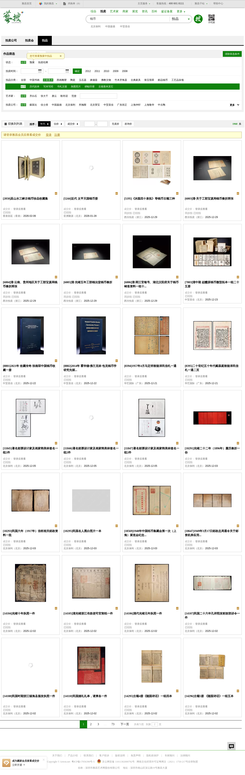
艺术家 (114, 11)
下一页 (124, 724)
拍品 (45, 40)
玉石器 (82, 80)
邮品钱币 (163, 80)
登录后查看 (19, 209)
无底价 (115, 123)
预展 (32, 62)
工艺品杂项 (177, 80)
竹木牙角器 (121, 80)
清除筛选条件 (232, 54)
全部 (23, 62)
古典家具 (136, 80)
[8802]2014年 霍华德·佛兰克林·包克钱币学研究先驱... (90, 368)
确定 (77, 71)
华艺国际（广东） (134, 383)
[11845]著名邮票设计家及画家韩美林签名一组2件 (30, 450)
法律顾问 (185, 755)
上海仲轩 (136, 104)
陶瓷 (72, 80)
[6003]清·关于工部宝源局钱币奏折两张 (209, 198)
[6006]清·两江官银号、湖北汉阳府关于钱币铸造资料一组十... (151, 284)
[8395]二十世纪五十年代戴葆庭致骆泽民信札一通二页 (211, 368)
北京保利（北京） (13, 466)
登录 (49, 134)
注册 (57, 134)
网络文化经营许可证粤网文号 (162, 761)
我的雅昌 (49, 3)
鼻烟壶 (93, 80)
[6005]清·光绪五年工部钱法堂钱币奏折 (88, 282)
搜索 (198, 19)
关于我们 (57, 755)
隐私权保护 (152, 755)
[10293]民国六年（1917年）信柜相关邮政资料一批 (30, 533)
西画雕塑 (62, 80)
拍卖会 (29, 40)
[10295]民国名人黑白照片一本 (82, 531)
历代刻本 (34, 86)
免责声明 (136, 755)
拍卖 (103, 11)
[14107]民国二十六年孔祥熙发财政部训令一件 (212, 615)
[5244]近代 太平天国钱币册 (81, 198)
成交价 (71, 123)
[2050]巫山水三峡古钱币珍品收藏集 (25, 198)
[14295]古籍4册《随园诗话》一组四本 (148, 696)
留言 (231, 746)
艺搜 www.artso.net (13, 19)
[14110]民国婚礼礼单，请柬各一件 (85, 696)
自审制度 (193, 761)
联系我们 (89, 755)
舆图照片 (76, 86)
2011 (97, 71)
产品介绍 (73, 755)
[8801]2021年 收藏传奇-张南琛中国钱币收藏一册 (29, 368)
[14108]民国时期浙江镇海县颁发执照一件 (29, 696)
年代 (42, 123)
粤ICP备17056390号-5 (83, 761)
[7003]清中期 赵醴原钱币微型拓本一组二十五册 (212, 284)
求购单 (74, 3)
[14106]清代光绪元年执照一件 (143, 613)
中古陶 (161, 104)
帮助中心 (218, 3)
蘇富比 (33, 104)
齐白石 (33, 96)
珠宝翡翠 (149, 80)
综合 (93, 11)
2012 (88, 71)
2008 (125, 71)
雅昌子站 (200, 3)
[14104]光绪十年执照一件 (19, 613)
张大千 (44, 96)
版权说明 (120, 755)
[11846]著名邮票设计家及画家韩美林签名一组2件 (91, 450)
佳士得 (44, 104)
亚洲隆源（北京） (73, 216)
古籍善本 (48, 80)
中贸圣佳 (125, 26)
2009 (115, 71)
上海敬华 (149, 104)
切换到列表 (15, 123)
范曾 (74, 96)
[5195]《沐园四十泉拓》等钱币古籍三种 (149, 198)
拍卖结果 (43, 62)
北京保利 (96, 26)
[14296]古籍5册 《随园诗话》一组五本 (209, 696)
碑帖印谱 (90, 86)
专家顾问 (170, 755)
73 (113, 724)
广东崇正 (122, 104)
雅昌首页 (27, 3)
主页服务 (143, 3)
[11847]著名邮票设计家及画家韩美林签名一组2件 (151, 450)
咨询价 (128, 123)
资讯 (145, 11)
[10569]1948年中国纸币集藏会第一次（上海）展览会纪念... (150, 533)
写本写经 (48, 86)
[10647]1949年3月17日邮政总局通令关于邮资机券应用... (211, 533)
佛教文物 (106, 80)
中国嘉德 (110, 26)
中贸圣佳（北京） (195, 299)
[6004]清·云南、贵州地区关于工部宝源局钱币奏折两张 (30, 284)
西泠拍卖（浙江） (134, 217)
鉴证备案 (167, 11)
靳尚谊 (64, 96)
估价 (56, 123)
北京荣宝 (95, 104)
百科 (154, 11)
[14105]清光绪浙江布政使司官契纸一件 (88, 613)
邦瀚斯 (82, 104)
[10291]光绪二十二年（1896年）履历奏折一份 (212, 450)
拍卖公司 (11, 40)
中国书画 (34, 80)
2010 (106, 71)
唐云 (54, 96)
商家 (125, 11)
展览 (135, 11)
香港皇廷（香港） (13, 216)
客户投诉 (104, 755)
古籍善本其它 (105, 86)
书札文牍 (62, 86)
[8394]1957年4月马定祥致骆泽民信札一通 (150, 366)
